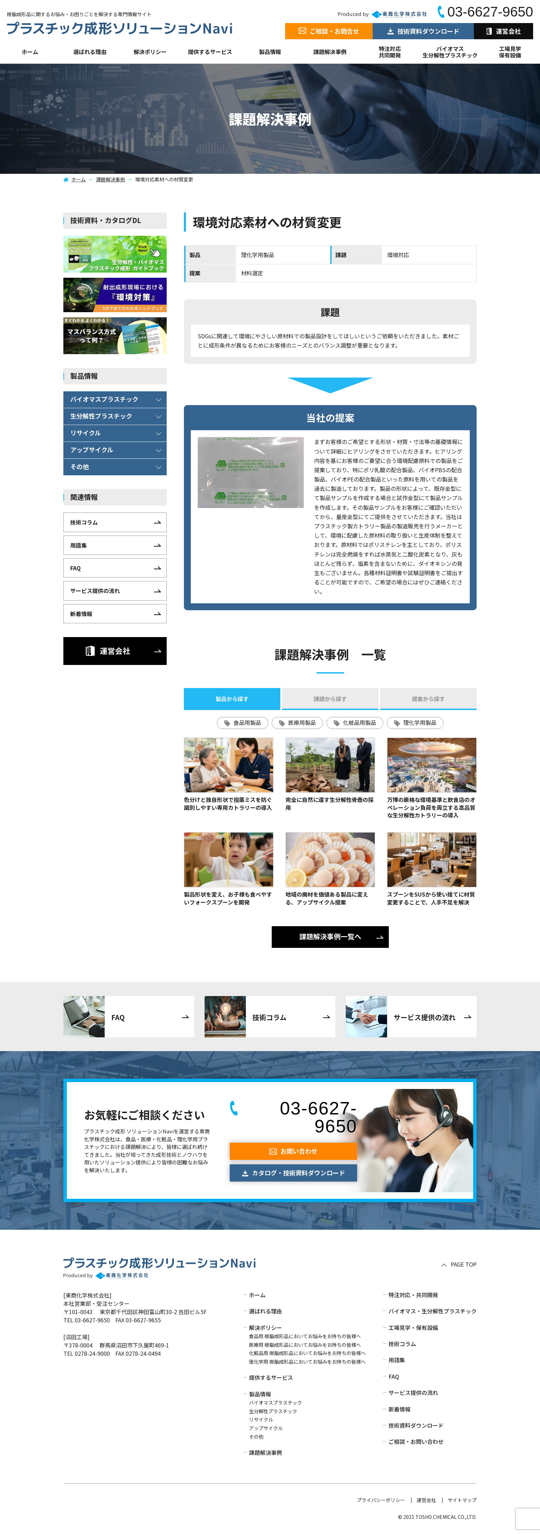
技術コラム (402, 1343)
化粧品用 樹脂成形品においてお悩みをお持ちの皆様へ (307, 1353)
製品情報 (270, 51)
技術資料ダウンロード (416, 1425)
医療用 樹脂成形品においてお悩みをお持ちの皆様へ (305, 1344)
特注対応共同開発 (390, 51)
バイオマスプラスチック (275, 1402)
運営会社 (426, 1499)
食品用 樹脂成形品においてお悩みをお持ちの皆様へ (305, 1336)
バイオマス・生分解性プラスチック (432, 1311)
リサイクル (261, 1419)
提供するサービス (271, 1377)
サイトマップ (462, 1499)
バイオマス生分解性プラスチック (450, 51)
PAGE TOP (464, 1264)
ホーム (30, 51)
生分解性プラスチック (273, 1411)
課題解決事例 (329, 51)
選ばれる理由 (89, 51)
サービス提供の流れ (413, 1392)
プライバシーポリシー (381, 1499)
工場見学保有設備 (510, 51)
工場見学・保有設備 (413, 1327)
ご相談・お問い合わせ (416, 1441)
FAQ (393, 1376)
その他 (256, 1436)
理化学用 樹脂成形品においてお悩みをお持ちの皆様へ (307, 1361)
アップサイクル (266, 1428)
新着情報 (399, 1409)
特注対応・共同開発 (413, 1295)
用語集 (396, 1360)
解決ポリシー (265, 1327)
